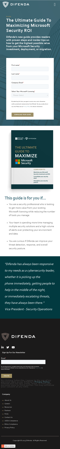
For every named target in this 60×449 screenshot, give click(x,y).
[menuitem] (30, 400)
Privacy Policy (26, 106)
